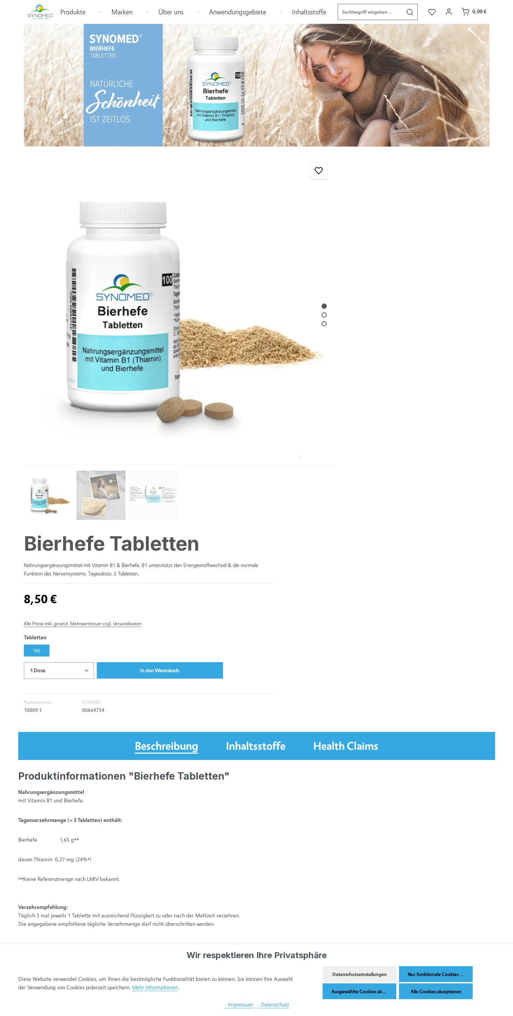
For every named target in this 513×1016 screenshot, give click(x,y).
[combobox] (370, 12)
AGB (111, 899)
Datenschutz (121, 942)
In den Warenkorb (433, 301)
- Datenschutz (273, 1004)
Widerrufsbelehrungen (132, 913)
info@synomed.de (250, 936)
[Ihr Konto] (449, 12)
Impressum (119, 927)
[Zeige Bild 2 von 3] (278, 292)
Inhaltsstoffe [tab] (255, 494)
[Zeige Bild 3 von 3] (278, 301)
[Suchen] (409, 12)
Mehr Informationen (155, 987)
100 (316, 281)
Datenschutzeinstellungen (359, 974)
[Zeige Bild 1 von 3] (278, 284)
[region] (157, 310)
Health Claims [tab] (345, 494)
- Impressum (239, 1004)
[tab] (166, 494)
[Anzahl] (339, 301)
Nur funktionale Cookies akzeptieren (440, 974)
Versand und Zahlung (131, 885)
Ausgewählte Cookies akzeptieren (363, 991)
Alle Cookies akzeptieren (436, 991)
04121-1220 (248, 927)
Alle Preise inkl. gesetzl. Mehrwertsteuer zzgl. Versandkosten (362, 254)
